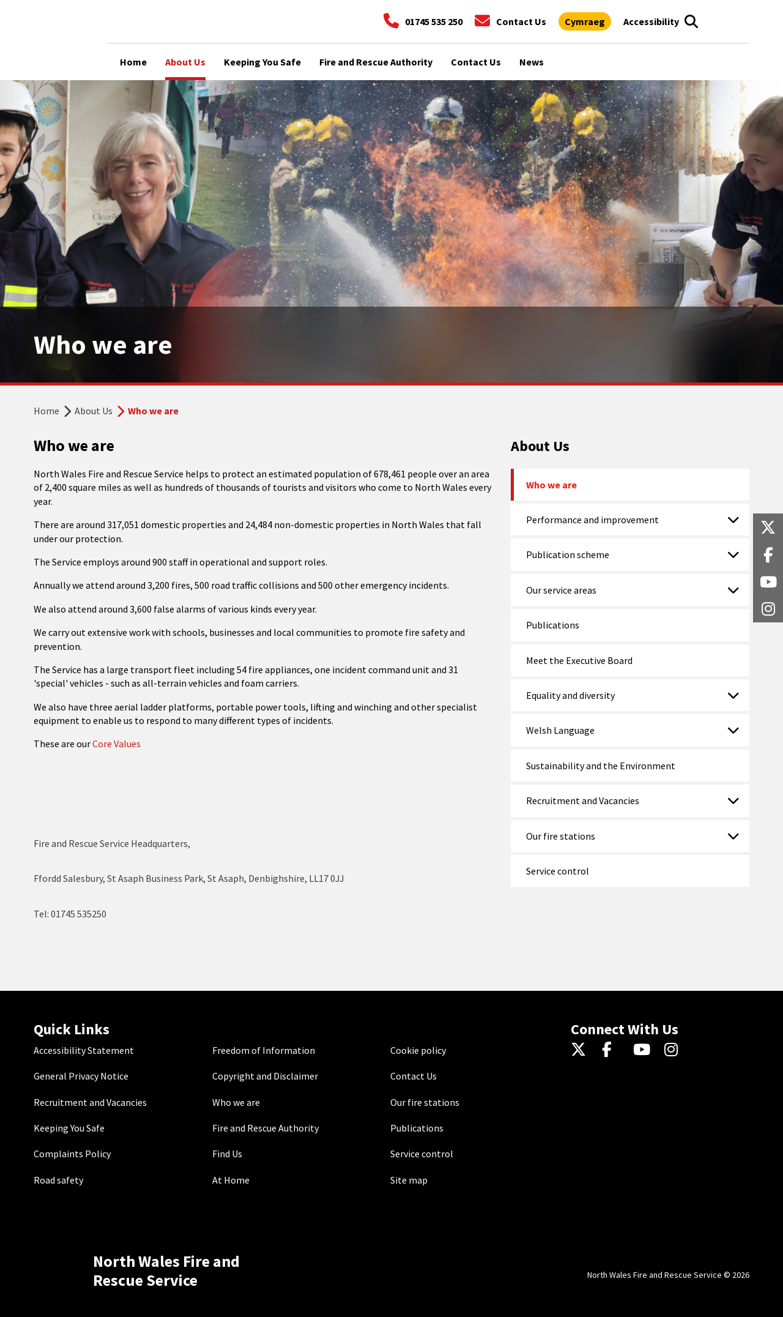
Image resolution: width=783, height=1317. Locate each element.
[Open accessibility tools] (651, 21)
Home (46, 411)
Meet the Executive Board (579, 660)
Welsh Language (560, 730)
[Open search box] (691, 21)
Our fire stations (560, 836)
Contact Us (413, 1076)
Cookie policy (418, 1050)
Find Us (227, 1153)
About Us (94, 411)
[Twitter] (581, 1050)
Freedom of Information (263, 1050)
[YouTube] (644, 1050)
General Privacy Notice (81, 1076)
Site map (409, 1180)
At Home (231, 1180)
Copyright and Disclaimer (265, 1076)
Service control (557, 871)
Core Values (116, 743)
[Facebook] (612, 1050)
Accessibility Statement (84, 1050)
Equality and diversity (570, 695)
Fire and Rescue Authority (265, 1128)
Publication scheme (567, 554)
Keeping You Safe (69, 1128)
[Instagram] (675, 1050)
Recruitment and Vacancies (582, 800)
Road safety (58, 1180)
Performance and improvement (592, 519)
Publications (552, 625)
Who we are (551, 485)
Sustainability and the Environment (600, 765)
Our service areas (561, 590)
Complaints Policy (72, 1153)
